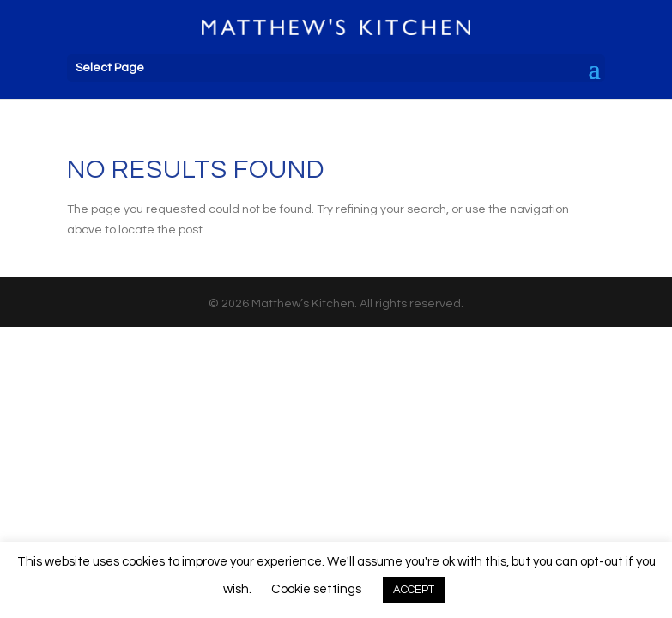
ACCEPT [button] (413, 590)
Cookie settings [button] (316, 589)
